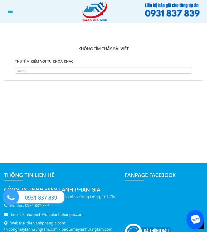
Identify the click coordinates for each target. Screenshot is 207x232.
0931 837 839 (41, 197)
